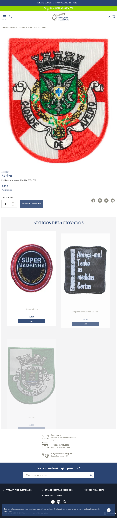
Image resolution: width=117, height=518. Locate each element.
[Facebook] (93, 208)
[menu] (4, 17)
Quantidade (7, 205)
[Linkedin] (113, 208)
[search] (10, 17)
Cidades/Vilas (34, 27)
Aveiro (44, 27)
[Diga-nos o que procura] (58, 475)
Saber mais (8, 511)
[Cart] (114, 16)
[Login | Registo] (110, 16)
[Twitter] (106, 208)
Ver (31, 326)
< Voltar (4, 179)
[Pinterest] (100, 208)
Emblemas (23, 27)
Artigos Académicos (9, 27)
